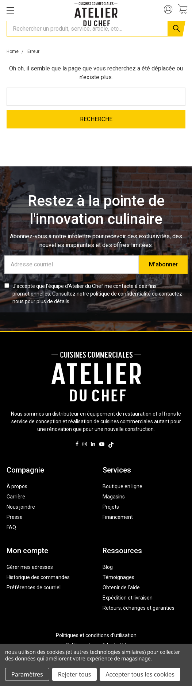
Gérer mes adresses (30, 567)
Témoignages (118, 577)
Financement (118, 517)
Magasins (114, 497)
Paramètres (27, 674)
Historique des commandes (38, 577)
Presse (15, 517)
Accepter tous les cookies (139, 674)
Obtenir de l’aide (121, 587)
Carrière (16, 497)
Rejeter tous (74, 674)
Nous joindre (21, 507)
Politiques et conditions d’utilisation (96, 635)
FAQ (11, 527)
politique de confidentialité (120, 294)
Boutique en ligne (122, 486)
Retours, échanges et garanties (138, 608)
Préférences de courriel (34, 587)
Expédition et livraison (128, 598)
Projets (111, 507)
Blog (108, 567)
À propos (17, 486)
